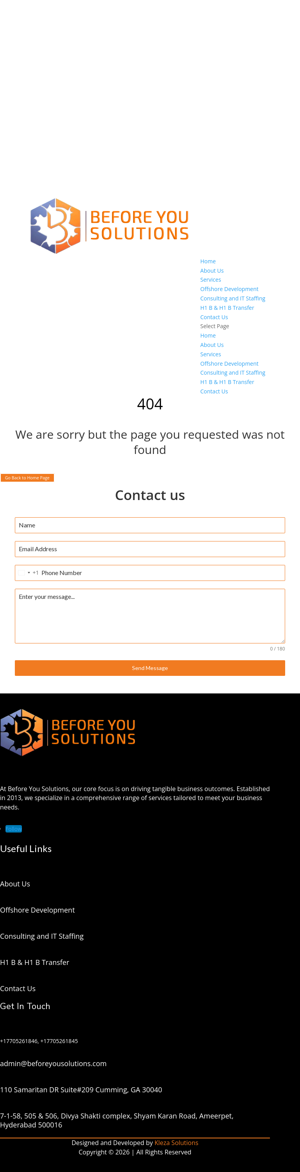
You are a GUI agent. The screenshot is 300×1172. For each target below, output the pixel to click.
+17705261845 (59, 1041)
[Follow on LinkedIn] (13, 829)
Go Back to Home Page (27, 478)
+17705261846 (19, 1041)
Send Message (150, 668)
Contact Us (214, 317)
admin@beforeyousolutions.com (53, 1063)
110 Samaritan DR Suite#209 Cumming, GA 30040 (81, 1089)
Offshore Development (229, 289)
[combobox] (27, 573)
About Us (212, 270)
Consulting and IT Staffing (232, 298)
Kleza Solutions (176, 1142)
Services (210, 279)
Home (208, 261)
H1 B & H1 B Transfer (227, 307)
